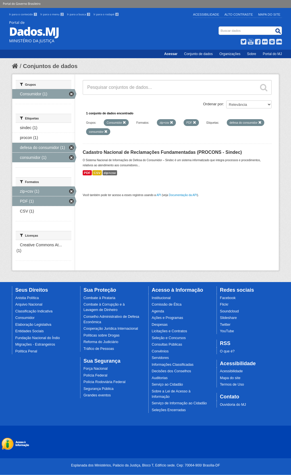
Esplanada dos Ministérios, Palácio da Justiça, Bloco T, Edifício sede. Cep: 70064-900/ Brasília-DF (145, 465)
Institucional (161, 298)
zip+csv (110, 173)
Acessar (171, 54)
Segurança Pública (99, 389)
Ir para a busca (79, 14)
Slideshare (228, 318)
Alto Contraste (239, 14)
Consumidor (25, 318)
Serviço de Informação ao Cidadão (179, 403)
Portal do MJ (272, 54)
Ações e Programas (167, 318)
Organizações (229, 54)
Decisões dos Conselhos (171, 371)
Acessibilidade (206, 14)
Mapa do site (230, 378)
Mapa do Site (269, 14)
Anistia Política (27, 298)
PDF (87, 173)
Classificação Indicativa (34, 311)
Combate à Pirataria (99, 298)
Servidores (160, 358)
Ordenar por (213, 104)
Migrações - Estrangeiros (35, 344)
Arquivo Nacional (28, 304)
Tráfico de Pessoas (99, 349)
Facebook (228, 298)
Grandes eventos (97, 395)
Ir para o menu (52, 14)
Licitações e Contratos (169, 331)
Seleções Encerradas (169, 410)
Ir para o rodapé (106, 14)
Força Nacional (96, 369)
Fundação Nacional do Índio (37, 338)
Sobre (251, 54)
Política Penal (26, 351)
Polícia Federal (95, 375)
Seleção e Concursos (169, 338)
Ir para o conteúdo (23, 14)
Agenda (158, 311)
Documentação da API (183, 195)
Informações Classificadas (173, 365)
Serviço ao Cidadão (167, 384)
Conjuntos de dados (50, 66)
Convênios (160, 351)
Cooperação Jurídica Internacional (111, 329)
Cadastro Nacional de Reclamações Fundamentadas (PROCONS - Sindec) (162, 152)
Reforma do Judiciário (101, 342)
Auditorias (160, 378)
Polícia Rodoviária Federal (105, 382)
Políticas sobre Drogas (102, 335)
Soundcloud (229, 311)
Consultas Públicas (167, 344)
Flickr (224, 304)
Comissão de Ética (167, 304)
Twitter (225, 325)
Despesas (160, 325)
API (159, 195)
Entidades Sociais (29, 331)
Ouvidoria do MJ (233, 405)
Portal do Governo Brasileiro (21, 4)
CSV (96, 173)
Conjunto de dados (198, 54)
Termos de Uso (232, 384)
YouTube (227, 331)
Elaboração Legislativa (33, 325)
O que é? (227, 351)
